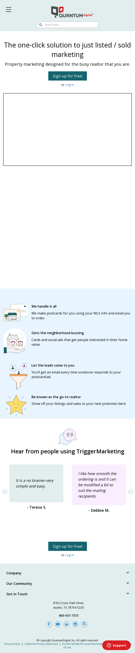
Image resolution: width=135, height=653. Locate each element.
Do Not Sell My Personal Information (83, 644)
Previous (3, 491)
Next (130, 491)
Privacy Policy (12, 644)
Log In (69, 85)
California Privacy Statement (41, 644)
